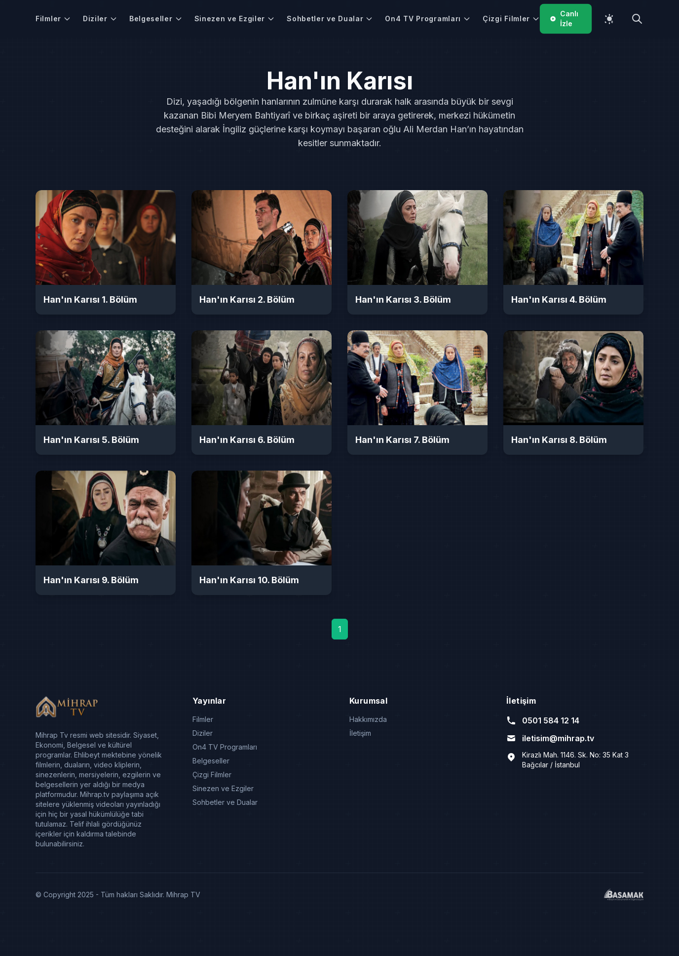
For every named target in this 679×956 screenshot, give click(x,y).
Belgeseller (156, 18)
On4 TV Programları (428, 18)
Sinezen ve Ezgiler (234, 18)
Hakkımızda (368, 719)
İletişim (360, 733)
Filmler (53, 18)
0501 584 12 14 (542, 720)
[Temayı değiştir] (609, 19)
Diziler (100, 18)
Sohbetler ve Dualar (330, 18)
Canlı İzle (564, 18)
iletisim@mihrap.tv (550, 738)
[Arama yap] (637, 19)
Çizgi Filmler (511, 18)
